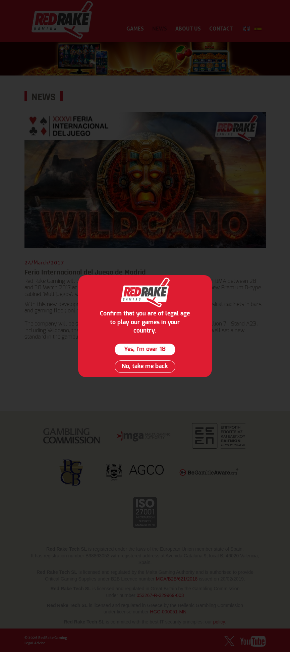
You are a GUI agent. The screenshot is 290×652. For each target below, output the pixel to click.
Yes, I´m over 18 (145, 349)
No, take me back (145, 366)
